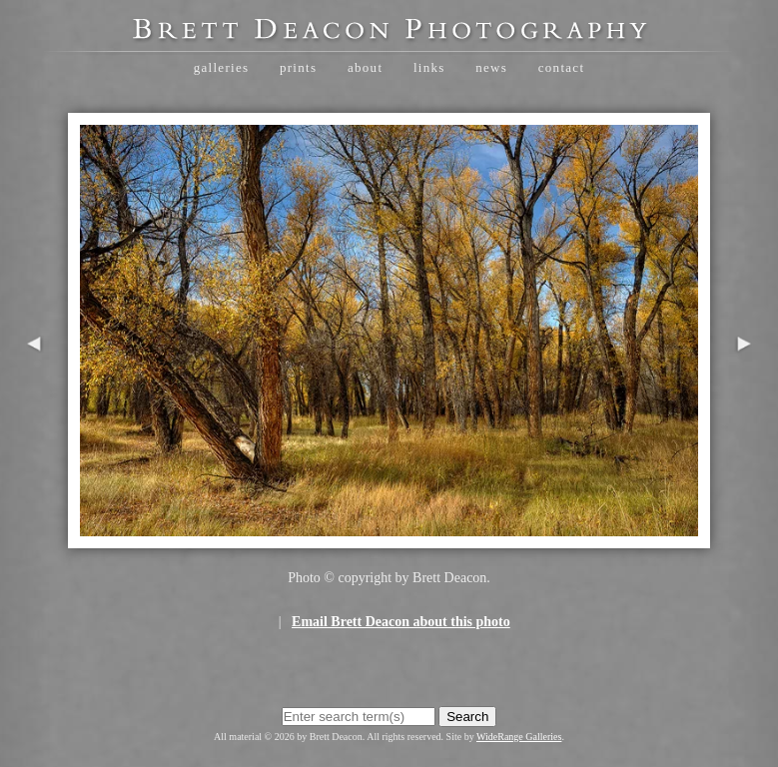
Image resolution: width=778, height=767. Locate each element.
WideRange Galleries (518, 736)
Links (429, 67)
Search (467, 716)
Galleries (222, 67)
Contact (561, 67)
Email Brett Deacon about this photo (401, 621)
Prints (298, 67)
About (365, 67)
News (491, 67)
